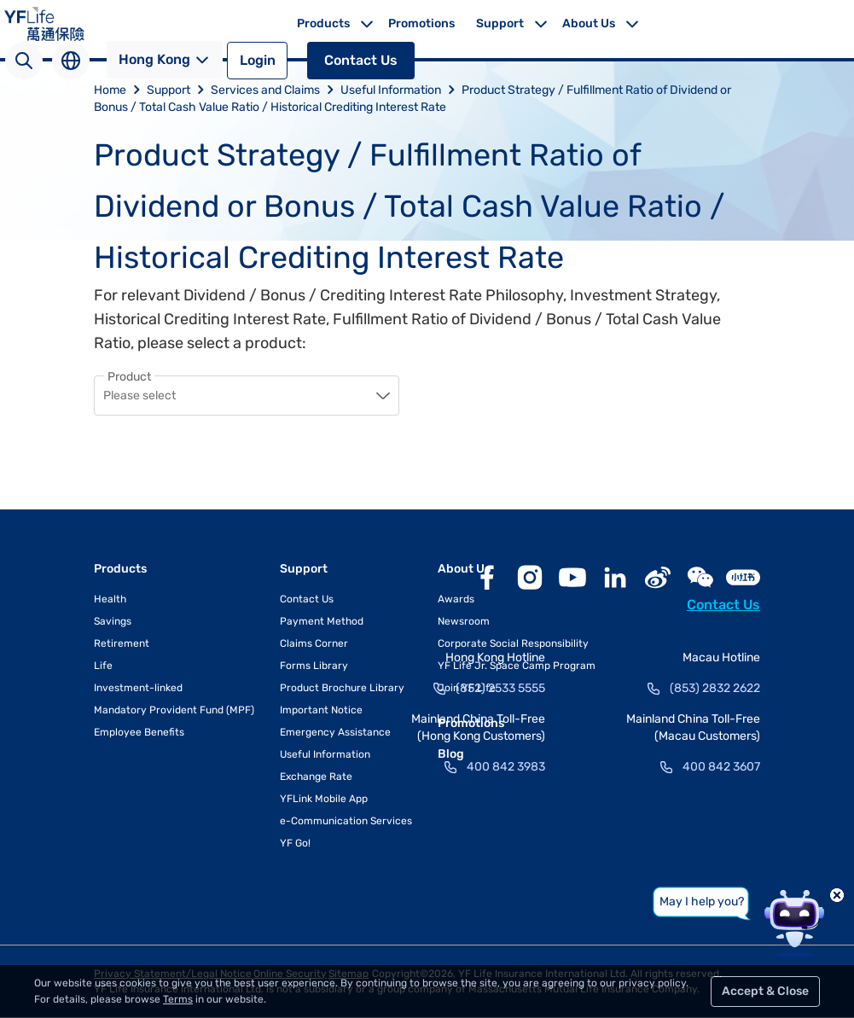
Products (323, 23)
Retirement (121, 644)
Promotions (421, 23)
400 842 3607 (721, 767)
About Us (588, 23)
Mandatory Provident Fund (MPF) (174, 711)
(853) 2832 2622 (715, 689)
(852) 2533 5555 (500, 689)
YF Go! (295, 844)
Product (129, 377)
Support (500, 23)
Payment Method (321, 622)
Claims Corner (314, 644)
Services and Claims (275, 90)
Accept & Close (765, 991)
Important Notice (321, 711)
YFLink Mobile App (324, 800)
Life (103, 666)
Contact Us (361, 60)
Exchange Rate (316, 777)
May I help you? (701, 901)
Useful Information (401, 90)
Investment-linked (138, 689)
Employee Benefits (139, 733)
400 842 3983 (506, 767)
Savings (112, 622)
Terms (178, 999)
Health (110, 600)
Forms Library (314, 666)
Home (120, 90)
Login (258, 60)
